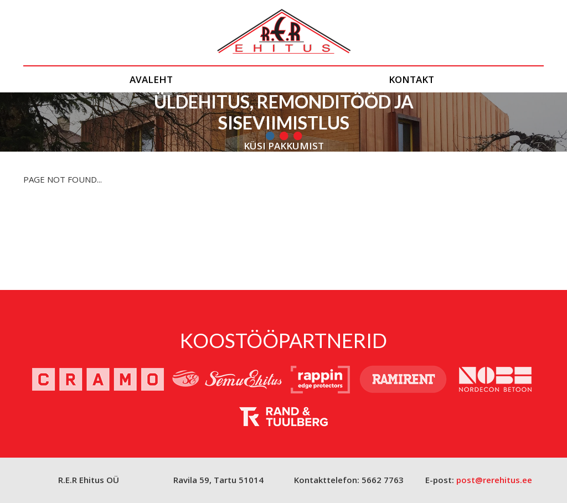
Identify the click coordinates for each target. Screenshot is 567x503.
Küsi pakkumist (284, 145)
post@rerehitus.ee (494, 479)
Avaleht (151, 79)
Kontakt (411, 79)
